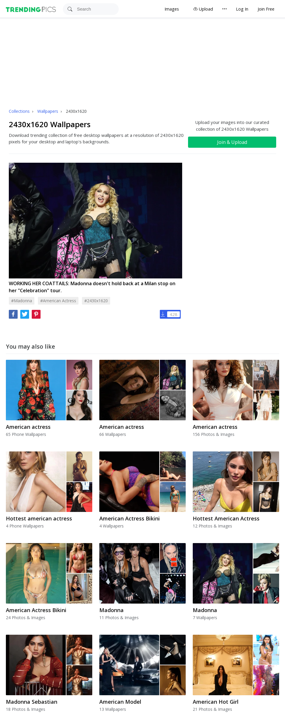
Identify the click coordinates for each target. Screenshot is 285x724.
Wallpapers (48, 111)
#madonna (21, 300)
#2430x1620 (96, 300)
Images (172, 9)
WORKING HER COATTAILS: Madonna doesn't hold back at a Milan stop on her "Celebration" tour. (92, 287)
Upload (203, 9)
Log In (242, 9)
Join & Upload (232, 142)
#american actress (58, 300)
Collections (20, 111)
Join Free (266, 9)
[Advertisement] (142, 62)
